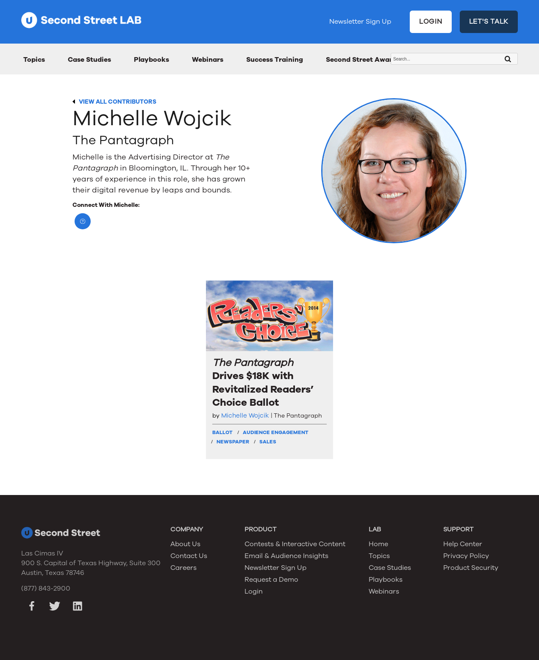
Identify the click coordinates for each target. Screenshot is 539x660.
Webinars (207, 59)
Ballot (222, 432)
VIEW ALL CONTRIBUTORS (117, 102)
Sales (267, 442)
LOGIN (430, 21)
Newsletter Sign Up (360, 21)
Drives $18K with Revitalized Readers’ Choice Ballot (263, 382)
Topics (34, 59)
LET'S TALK (489, 21)
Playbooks (151, 59)
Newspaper (233, 442)
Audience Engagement (275, 432)
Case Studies (89, 59)
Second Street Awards (363, 59)
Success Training (274, 59)
